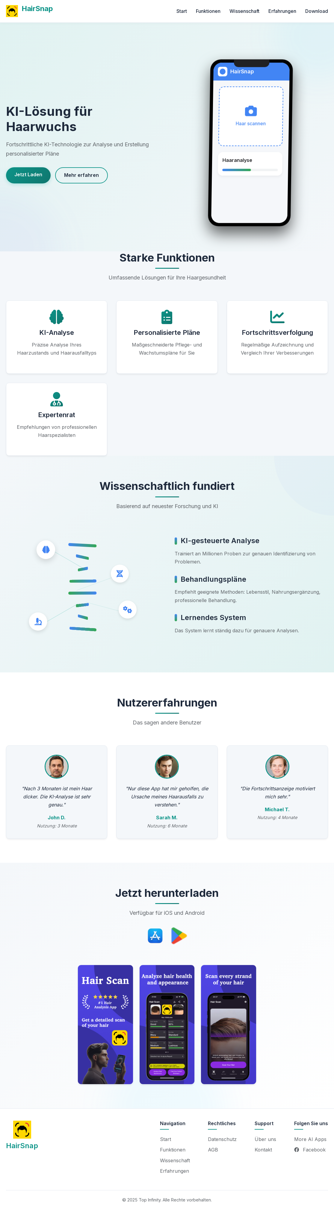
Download (316, 11)
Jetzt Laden (28, 174)
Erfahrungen (282, 11)
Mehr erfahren (81, 175)
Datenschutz (222, 1139)
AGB (213, 1150)
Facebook (310, 1150)
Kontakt (263, 1150)
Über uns (265, 1139)
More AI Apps (310, 1139)
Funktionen (208, 11)
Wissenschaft (244, 11)
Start (181, 11)
